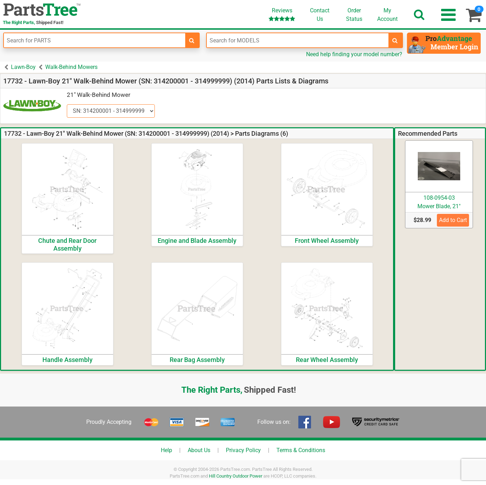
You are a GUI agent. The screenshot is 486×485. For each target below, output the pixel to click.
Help (166, 450)
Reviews (282, 14)
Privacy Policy (243, 450)
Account (387, 14)
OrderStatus (354, 14)
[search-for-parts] (192, 40)
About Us (199, 450)
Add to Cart (453, 220)
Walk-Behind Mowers (71, 67)
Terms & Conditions (300, 450)
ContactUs (319, 14)
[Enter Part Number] (94, 40)
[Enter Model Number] (297, 40)
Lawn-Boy (23, 67)
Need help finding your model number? (354, 54)
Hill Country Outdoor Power (235, 476)
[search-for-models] (395, 40)
